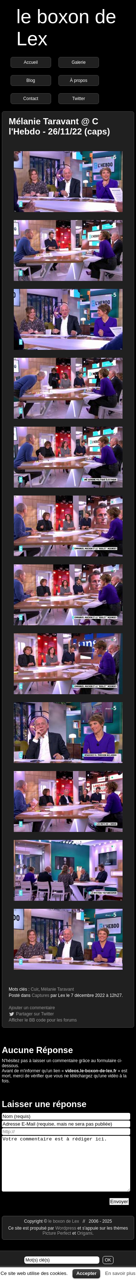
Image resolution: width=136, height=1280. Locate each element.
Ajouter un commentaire (32, 1007)
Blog (30, 80)
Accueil (31, 62)
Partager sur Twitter (35, 1013)
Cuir (34, 989)
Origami (84, 1244)
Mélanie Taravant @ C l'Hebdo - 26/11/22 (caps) (59, 126)
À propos (78, 80)
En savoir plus (120, 1273)
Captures (40, 995)
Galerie (78, 62)
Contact (30, 98)
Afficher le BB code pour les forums (43, 1020)
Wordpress (66, 1239)
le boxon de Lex (63, 1232)
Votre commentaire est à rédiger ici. (66, 1169)
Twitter (78, 98)
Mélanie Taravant (57, 989)
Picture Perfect (56, 1244)
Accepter (86, 1273)
